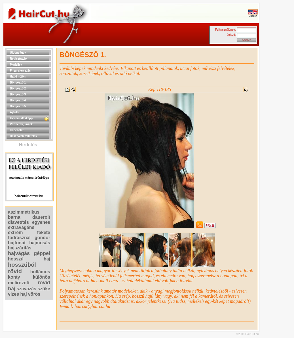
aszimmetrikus (23, 212)
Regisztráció (18, 58)
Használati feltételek (23, 136)
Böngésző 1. (18, 82)
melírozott (18, 282)
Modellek (16, 64)
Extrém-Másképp (21, 118)
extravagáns (21, 227)
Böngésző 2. (18, 88)
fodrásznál (19, 237)
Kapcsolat (17, 130)
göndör (42, 237)
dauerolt (41, 217)
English (253, 14)
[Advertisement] (277, 133)
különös (41, 277)
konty (14, 277)
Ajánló (14, 112)
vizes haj (17, 294)
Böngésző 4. (18, 100)
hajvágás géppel (29, 253)
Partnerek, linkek (21, 124)
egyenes (41, 222)
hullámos (40, 271)
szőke (44, 288)
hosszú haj (29, 258)
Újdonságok (18, 52)
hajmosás (39, 242)
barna (14, 217)
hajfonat (17, 242)
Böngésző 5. (18, 106)
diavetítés (18, 222)
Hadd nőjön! (18, 76)
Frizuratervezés (20, 70)
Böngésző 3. (18, 94)
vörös (34, 294)
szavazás (26, 288)
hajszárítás (19, 247)
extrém (15, 232)
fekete (43, 232)
